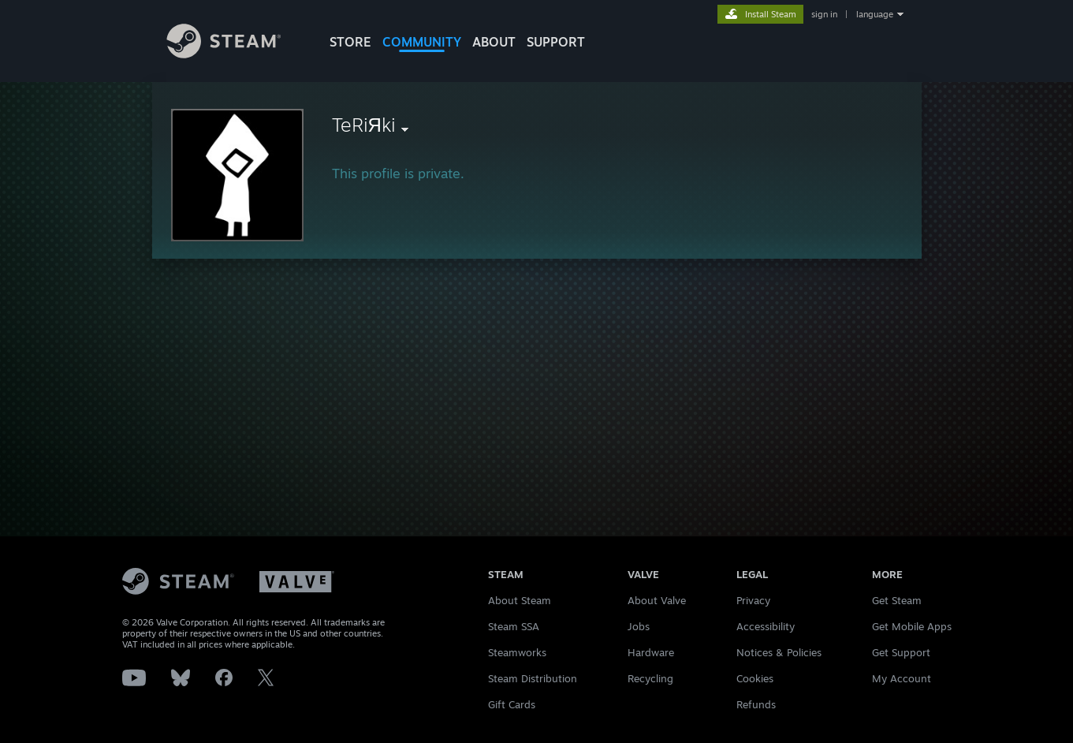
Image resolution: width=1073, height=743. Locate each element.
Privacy (753, 600)
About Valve (657, 600)
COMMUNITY (421, 42)
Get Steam (897, 600)
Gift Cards (511, 704)
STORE (350, 42)
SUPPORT (556, 42)
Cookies (754, 678)
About (494, 42)
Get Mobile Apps (912, 626)
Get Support (901, 652)
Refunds (756, 704)
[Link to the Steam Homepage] (235, 54)
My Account (901, 678)
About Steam (519, 600)
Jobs (639, 626)
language (874, 14)
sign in (824, 14)
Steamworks (517, 652)
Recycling (650, 678)
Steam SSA (513, 626)
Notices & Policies (779, 652)
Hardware (651, 652)
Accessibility (765, 626)
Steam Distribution (532, 678)
